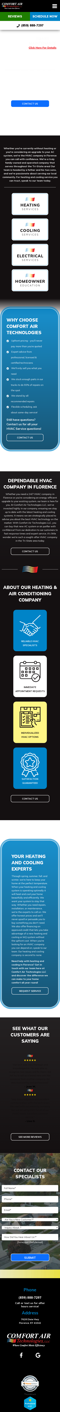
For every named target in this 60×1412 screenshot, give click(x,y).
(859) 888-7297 (30, 25)
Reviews (15, 16)
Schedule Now (45, 16)
